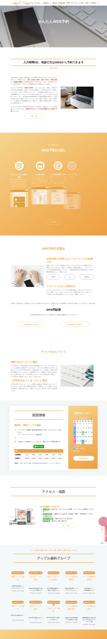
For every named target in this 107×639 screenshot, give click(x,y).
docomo (53, 277)
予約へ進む (34, 116)
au (70, 277)
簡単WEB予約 (83, 458)
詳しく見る (66, 525)
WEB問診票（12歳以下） (75, 324)
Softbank (86, 277)
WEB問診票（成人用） (31, 324)
